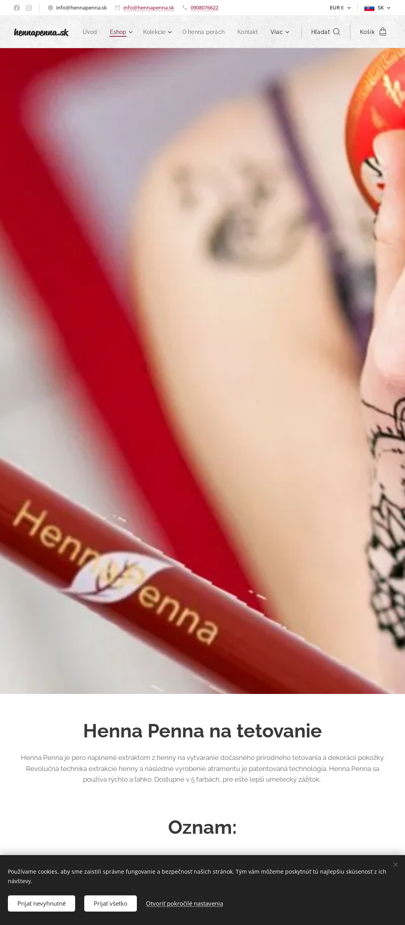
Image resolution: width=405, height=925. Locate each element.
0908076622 (204, 7)
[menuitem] (120, 32)
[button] (325, 32)
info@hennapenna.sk (148, 7)
